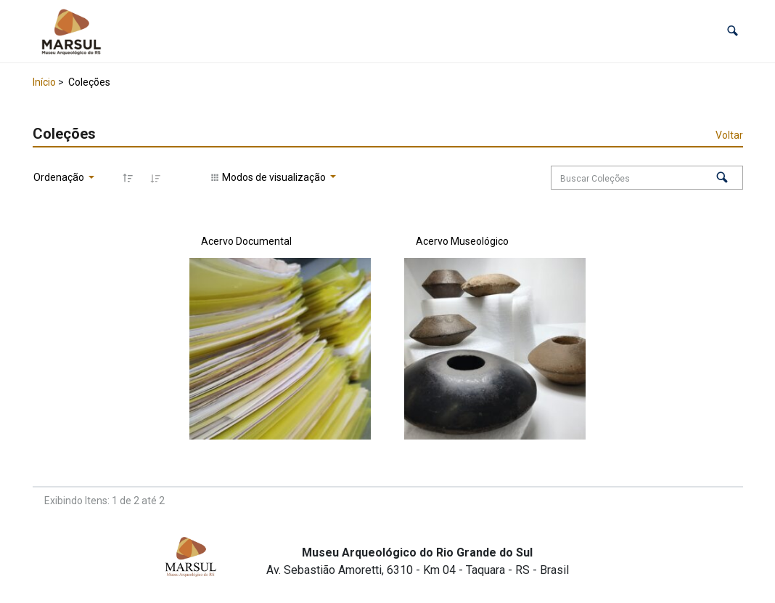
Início (44, 82)
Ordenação (59, 177)
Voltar (729, 135)
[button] (732, 31)
